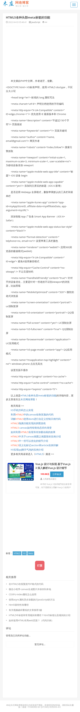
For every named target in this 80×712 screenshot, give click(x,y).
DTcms (45, 707)
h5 (24, 553)
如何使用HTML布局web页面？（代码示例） (31, 620)
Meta (31, 553)
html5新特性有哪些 (19, 604)
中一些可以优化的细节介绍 (29, 440)
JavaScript (35, 22)
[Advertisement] (40, 52)
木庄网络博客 (28, 399)
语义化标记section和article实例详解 (34, 445)
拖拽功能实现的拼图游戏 (28, 423)
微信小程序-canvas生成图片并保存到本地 (30, 589)
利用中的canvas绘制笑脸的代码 (32, 414)
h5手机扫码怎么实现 (22, 410)
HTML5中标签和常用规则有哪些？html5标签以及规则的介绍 (39, 615)
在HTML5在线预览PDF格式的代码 (26, 584)
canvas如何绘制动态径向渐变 (31, 427)
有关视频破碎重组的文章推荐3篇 (25, 610)
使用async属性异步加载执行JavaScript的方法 (32, 599)
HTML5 (39, 454)
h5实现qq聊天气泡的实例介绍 (27, 449)
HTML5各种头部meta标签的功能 (28, 17)
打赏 (39, 565)
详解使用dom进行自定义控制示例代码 (36, 418)
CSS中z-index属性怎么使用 (22, 594)
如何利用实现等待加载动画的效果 (33, 432)
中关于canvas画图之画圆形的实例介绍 (36, 436)
